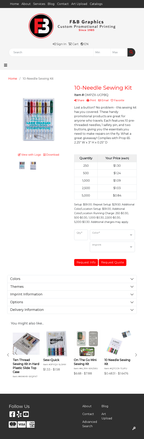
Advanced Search (89, 424)
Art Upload (79, 4)
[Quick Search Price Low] (102, 52)
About (26, 4)
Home (14, 4)
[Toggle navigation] (5, 65)
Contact (63, 4)
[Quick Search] (51, 52)
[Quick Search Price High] (119, 52)
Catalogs (96, 4)
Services (39, 4)
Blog (51, 4)
